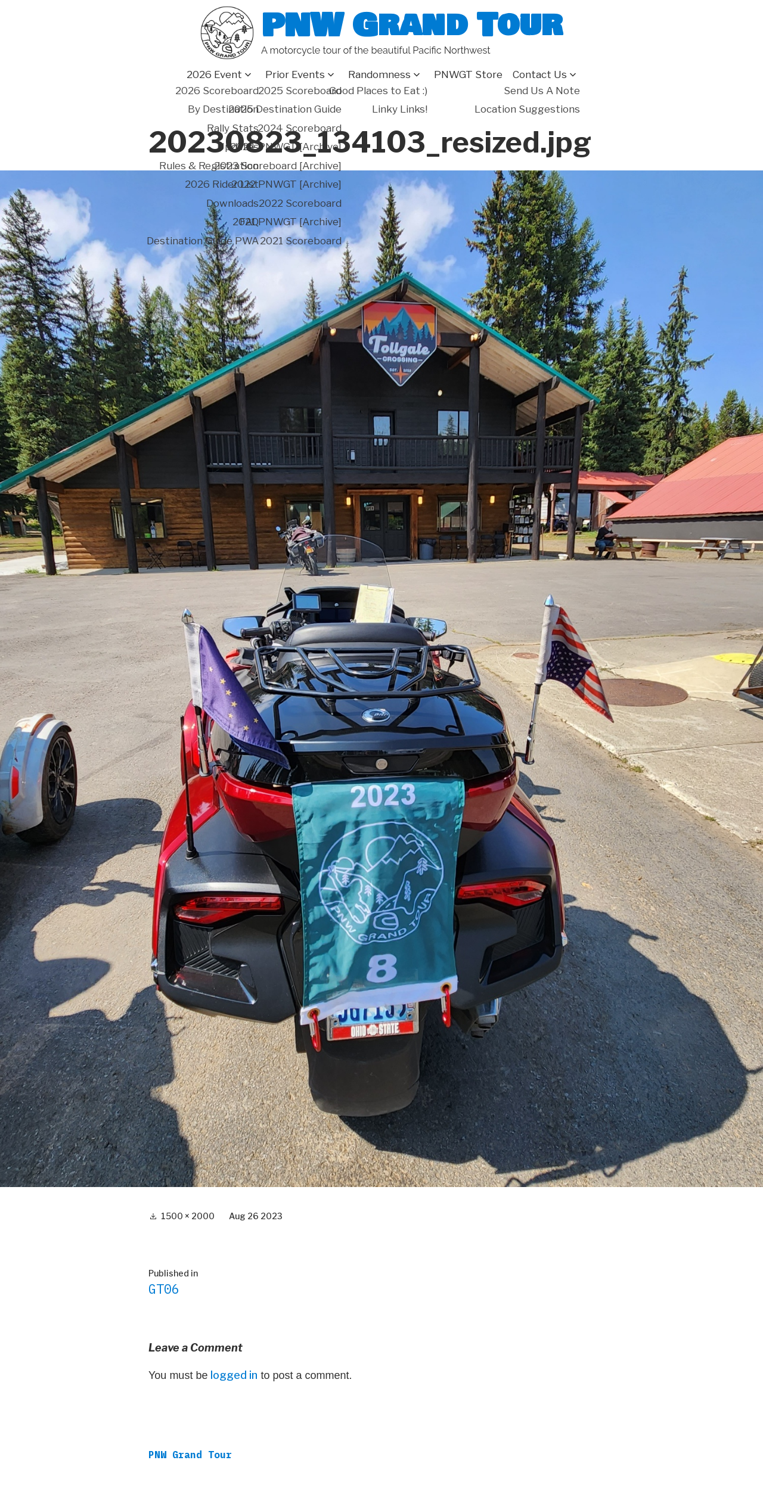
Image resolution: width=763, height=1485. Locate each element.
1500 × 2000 (188, 1216)
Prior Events (295, 74)
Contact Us (540, 74)
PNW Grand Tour (412, 25)
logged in (234, 1375)
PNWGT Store (468, 74)
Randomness (379, 74)
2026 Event (214, 74)
